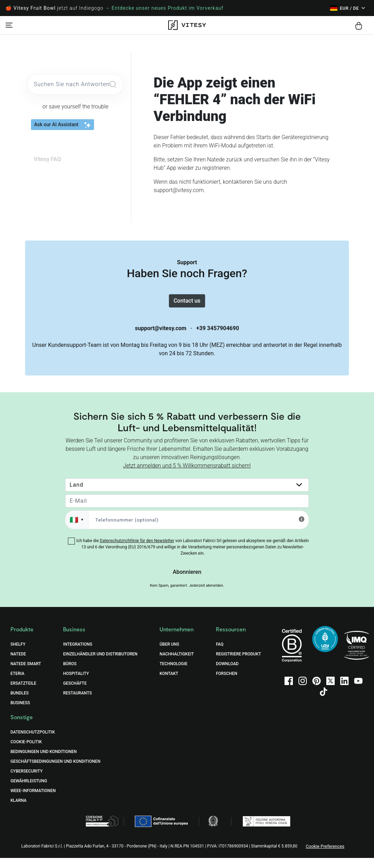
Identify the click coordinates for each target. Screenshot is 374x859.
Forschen (226, 674)
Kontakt (168, 674)
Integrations (77, 645)
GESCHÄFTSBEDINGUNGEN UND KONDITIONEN (55, 762)
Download (227, 664)
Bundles (19, 693)
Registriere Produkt (238, 654)
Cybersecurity (26, 771)
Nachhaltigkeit (176, 654)
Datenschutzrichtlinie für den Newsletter (137, 541)
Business (20, 703)
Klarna (18, 801)
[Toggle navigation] (9, 25)
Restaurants (77, 693)
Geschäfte (74, 684)
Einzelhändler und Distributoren (100, 654)
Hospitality (76, 674)
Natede (18, 654)
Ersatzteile (23, 684)
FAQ (220, 645)
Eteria (17, 674)
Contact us (186, 301)
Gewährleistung (28, 781)
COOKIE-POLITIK (26, 742)
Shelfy (17, 645)
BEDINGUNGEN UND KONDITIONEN (43, 752)
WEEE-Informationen (33, 791)
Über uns (169, 645)
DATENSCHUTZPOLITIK (32, 732)
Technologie (173, 664)
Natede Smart (25, 664)
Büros (70, 664)
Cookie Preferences (325, 847)
